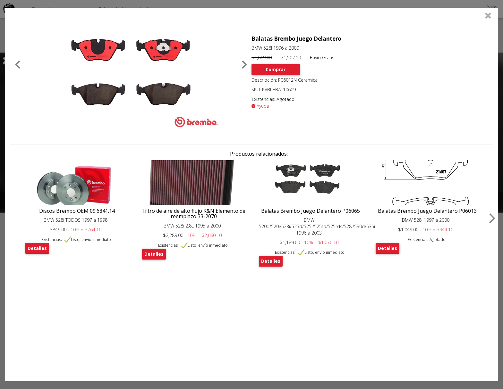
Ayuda (260, 106)
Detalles (37, 248)
